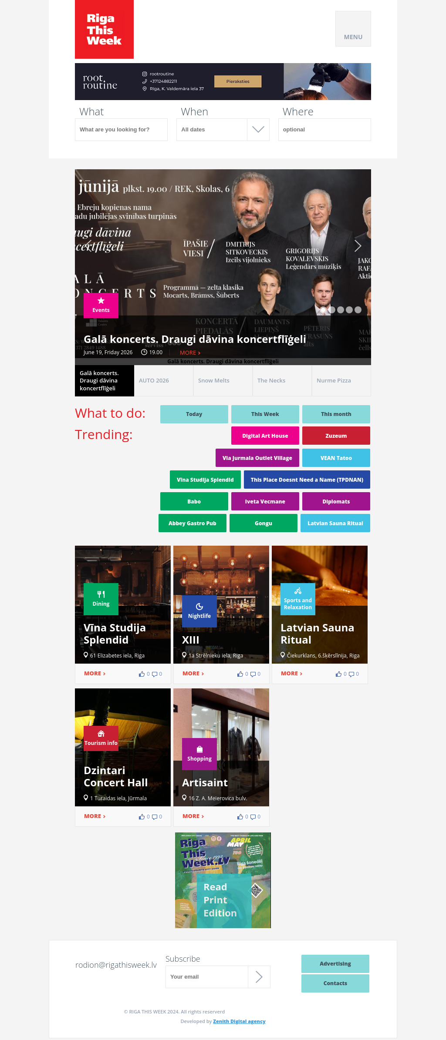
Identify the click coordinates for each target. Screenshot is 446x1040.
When (194, 111)
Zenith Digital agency (239, 1021)
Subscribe (183, 958)
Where (298, 111)
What (91, 111)
